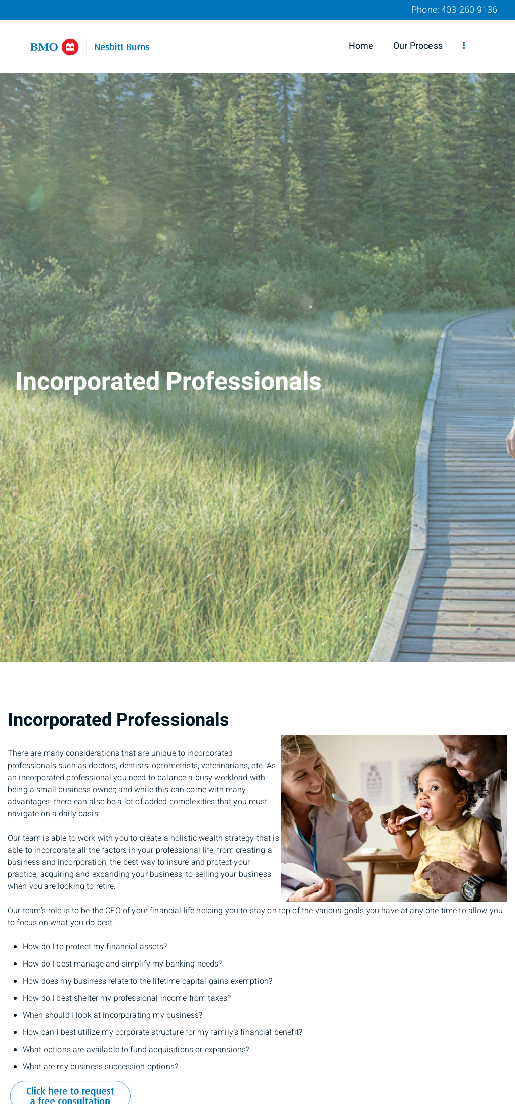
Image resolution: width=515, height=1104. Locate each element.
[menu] (463, 46)
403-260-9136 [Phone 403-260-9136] (469, 10)
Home (361, 46)
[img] (257, 331)
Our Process (418, 46)
